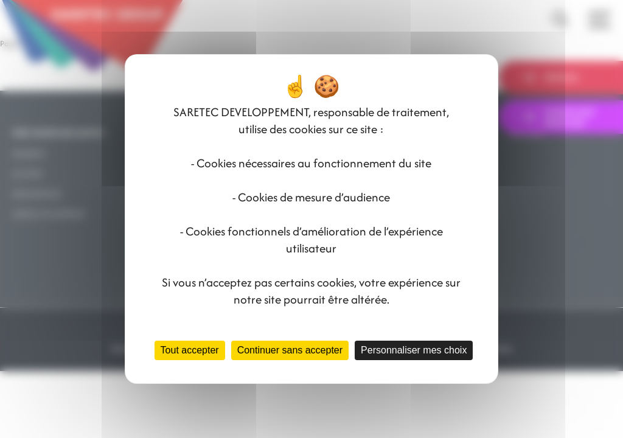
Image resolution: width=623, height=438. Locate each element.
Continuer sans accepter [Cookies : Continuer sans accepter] (290, 350)
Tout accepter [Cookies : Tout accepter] (190, 350)
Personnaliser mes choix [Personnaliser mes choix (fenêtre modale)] (414, 350)
